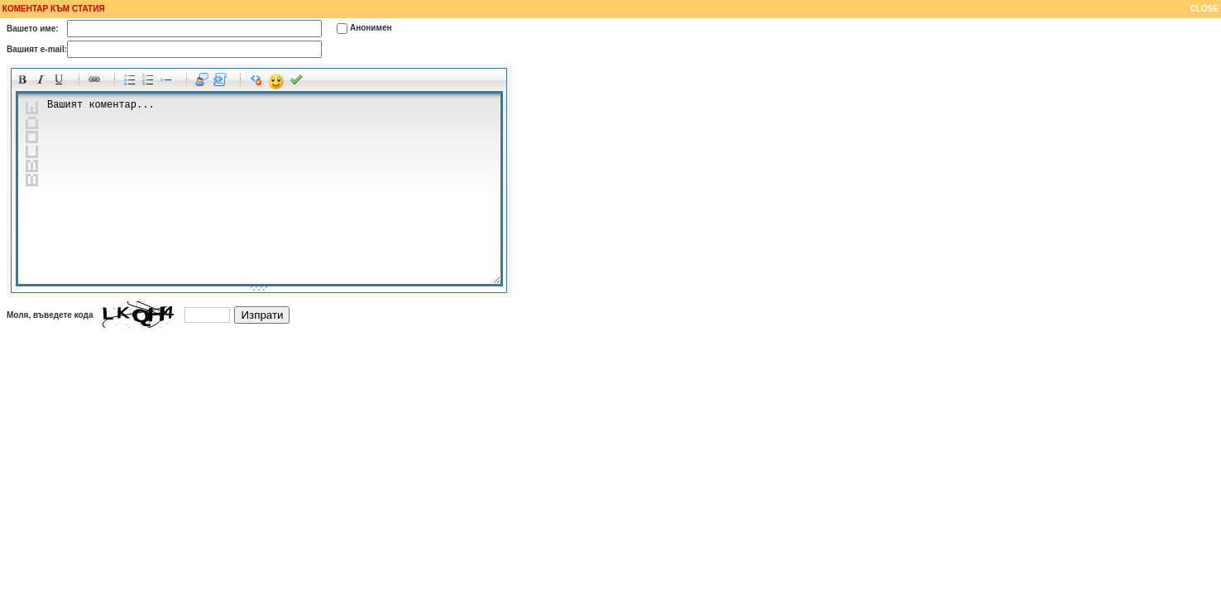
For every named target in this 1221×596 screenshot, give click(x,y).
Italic (43, 82)
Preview (299, 82)
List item (169, 82)
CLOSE (1205, 8)
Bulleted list (132, 82)
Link (97, 82)
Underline (61, 82)
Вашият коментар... (259, 188)
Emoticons (276, 82)
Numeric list (150, 82)
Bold (25, 82)
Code (222, 82)
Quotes (204, 82)
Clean (258, 82)
